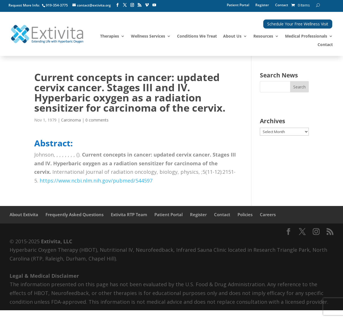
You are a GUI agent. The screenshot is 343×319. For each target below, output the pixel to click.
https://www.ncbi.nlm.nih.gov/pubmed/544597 (96, 180)
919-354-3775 (57, 5)
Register (262, 5)
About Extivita (24, 214)
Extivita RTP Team (129, 214)
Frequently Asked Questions (74, 214)
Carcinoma (71, 120)
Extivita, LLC (56, 241)
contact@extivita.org (94, 5)
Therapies (109, 36)
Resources (263, 36)
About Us (232, 36)
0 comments (97, 120)
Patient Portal (238, 5)
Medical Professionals (306, 36)
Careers (268, 214)
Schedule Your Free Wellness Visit (297, 24)
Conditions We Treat (197, 36)
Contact (281, 5)
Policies (245, 214)
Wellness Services (148, 36)
